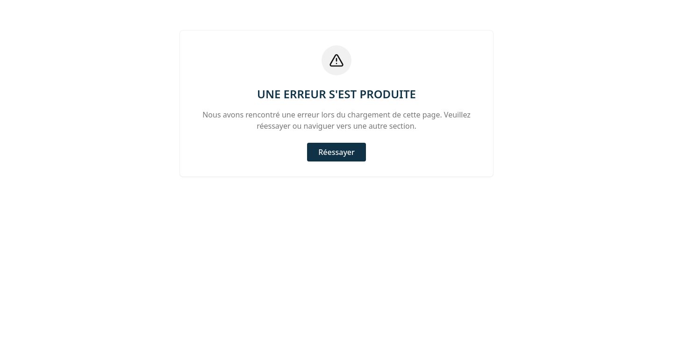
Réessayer (336, 152)
